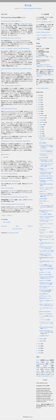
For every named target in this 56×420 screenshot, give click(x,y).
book (37, 369)
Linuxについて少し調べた (45, 313)
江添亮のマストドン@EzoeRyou (44, 66)
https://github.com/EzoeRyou (43, 64)
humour (51, 364)
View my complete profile (42, 88)
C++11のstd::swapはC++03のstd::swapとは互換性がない (46, 207)
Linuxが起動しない (44, 293)
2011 (39, 343)
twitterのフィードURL (44, 272)
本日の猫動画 (42, 143)
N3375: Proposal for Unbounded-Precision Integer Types (14, 197)
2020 (39, 95)
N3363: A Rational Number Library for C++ (11, 85)
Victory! (41, 203)
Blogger (31, 417)
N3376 (12, 23)
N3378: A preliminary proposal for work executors (13, 204)
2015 (39, 106)
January (41, 341)
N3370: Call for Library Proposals (9, 173)
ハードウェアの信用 (44, 319)
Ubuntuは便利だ (43, 198)
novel (41, 376)
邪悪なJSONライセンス (45, 298)
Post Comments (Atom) (13, 232)
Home (17, 226)
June (41, 129)
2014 (39, 109)
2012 (39, 113)
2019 (39, 97)
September (42, 122)
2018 (39, 100)
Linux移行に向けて (44, 335)
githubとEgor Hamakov (44, 311)
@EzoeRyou (39, 8)
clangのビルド (42, 191)
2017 (39, 102)
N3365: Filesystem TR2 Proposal (9, 108)
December (42, 115)
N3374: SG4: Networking (7, 188)
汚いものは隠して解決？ (45, 214)
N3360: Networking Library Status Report (11, 38)
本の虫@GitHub (31, 8)
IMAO (45, 366)
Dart (37, 376)
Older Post (30, 226)
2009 (39, 348)
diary (47, 360)
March (41, 136)
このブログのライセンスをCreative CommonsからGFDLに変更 (46, 165)
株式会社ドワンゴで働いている (44, 56)
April (41, 133)
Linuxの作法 (42, 229)
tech (53, 372)
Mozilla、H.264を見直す (45, 274)
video (48, 367)
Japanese (38, 372)
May (41, 131)
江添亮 (39, 46)
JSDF (40, 374)
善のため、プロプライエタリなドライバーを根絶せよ (46, 139)
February (42, 338)
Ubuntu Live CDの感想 (45, 280)
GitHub (25, 8)
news (37, 362)
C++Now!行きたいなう (45, 227)
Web (47, 362)
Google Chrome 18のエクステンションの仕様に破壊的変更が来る (46, 332)
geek (45, 376)
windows (47, 369)
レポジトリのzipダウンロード (44, 35)
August (41, 124)
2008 (39, 350)
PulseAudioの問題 (43, 157)
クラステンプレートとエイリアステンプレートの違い (46, 323)
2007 (39, 352)
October (42, 120)
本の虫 (28, 5)
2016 (39, 104)
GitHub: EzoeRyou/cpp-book (43, 32)
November (42, 117)
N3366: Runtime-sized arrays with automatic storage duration (15, 141)
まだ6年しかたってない (45, 296)
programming (40, 364)
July (41, 126)
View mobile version (17, 228)
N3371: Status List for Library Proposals (10, 181)
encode (45, 374)
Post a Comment (7, 222)
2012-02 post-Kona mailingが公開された (11, 21)
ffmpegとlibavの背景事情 (45, 178)
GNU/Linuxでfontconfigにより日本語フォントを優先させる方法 (46, 147)
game (37, 371)
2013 (39, 111)
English (48, 371)
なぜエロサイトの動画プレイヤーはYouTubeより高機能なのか (46, 195)
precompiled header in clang (45, 176)
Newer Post (4, 226)
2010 (39, 346)
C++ (12, 215)
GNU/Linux (39, 367)
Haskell (49, 376)
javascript (46, 372)
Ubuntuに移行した (44, 201)
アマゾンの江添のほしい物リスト (45, 21)
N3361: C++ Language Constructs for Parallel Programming (15, 48)
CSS (51, 374)
